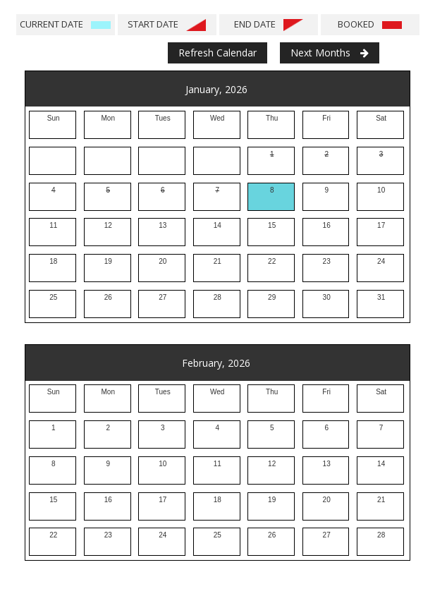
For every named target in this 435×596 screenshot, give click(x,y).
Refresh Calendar (217, 52)
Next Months (329, 52)
